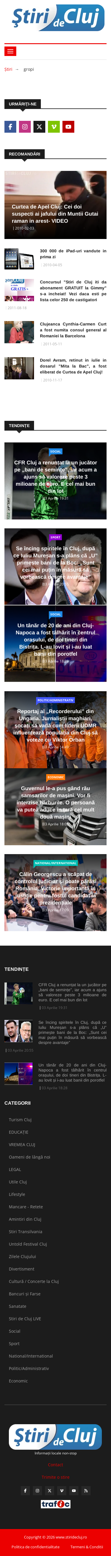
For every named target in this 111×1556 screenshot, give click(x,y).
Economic (56, 777)
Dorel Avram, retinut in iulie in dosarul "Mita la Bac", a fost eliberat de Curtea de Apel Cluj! (73, 366)
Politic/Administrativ (55, 700)
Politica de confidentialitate (35, 1546)
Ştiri (8, 69)
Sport (55, 537)
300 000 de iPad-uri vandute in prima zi (73, 253)
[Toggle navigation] (10, 51)
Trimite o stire (56, 1477)
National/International (55, 863)
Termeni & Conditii (86, 1546)
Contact (55, 1464)
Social (55, 451)
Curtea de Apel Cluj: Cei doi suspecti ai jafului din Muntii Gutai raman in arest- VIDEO (55, 214)
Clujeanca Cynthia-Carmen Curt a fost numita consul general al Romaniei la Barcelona (73, 330)
